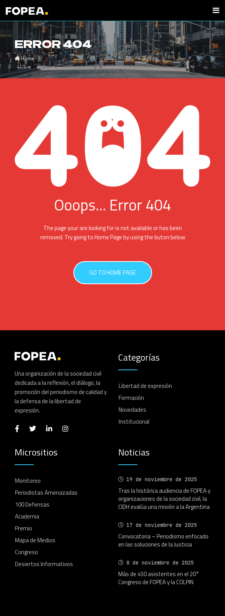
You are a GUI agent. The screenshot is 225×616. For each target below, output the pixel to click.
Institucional (134, 421)
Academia (27, 516)
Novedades (132, 409)
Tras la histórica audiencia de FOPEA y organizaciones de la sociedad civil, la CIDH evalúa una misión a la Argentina (164, 498)
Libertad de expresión (145, 385)
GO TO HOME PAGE (112, 272)
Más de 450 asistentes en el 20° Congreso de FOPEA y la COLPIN (158, 578)
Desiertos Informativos (44, 564)
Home (25, 58)
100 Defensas (32, 504)
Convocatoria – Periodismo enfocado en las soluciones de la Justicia (163, 540)
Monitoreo (28, 480)
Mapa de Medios (35, 540)
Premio (23, 528)
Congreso (26, 552)
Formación (131, 397)
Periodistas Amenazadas (46, 492)
